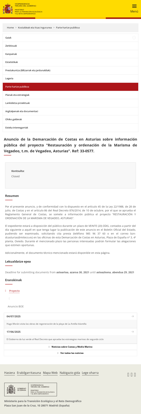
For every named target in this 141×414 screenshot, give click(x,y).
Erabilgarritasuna (29, 373)
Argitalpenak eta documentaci (21, 111)
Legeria (9, 78)
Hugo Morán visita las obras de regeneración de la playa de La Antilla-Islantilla (46, 323)
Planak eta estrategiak (17, 95)
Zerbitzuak (11, 45)
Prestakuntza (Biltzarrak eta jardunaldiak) (27, 70)
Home (10, 27)
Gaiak (8, 37)
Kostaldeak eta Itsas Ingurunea (35, 27)
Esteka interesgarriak (16, 127)
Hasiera (9, 373)
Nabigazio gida (70, 373)
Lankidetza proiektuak (17, 103)
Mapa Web (50, 373)
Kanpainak (11, 54)
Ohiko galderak (13, 119)
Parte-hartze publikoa (68, 27)
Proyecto (14, 291)
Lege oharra (90, 373)
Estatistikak (11, 62)
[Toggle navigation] (133, 8)
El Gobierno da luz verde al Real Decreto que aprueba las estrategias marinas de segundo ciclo (55, 339)
